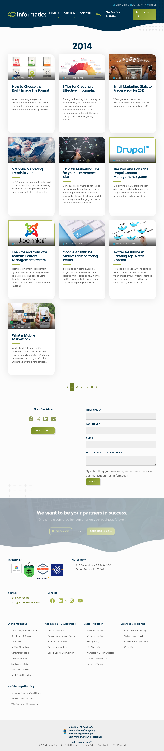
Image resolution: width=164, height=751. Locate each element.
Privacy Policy (88, 745)
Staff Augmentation (20, 664)
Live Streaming (94, 647)
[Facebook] (30, 419)
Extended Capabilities (133, 624)
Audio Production (95, 631)
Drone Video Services (97, 659)
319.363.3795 (137, 4)
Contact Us (144, 14)
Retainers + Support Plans (136, 642)
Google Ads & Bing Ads (22, 636)
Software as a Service (134, 636)
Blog (98, 14)
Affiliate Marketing (20, 647)
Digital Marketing (17, 624)
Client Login (120, 4)
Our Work (85, 12)
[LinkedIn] (45, 419)
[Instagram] (71, 601)
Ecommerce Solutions (58, 642)
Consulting (129, 647)
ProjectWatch (103, 745)
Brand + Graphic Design (135, 631)
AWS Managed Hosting (21, 686)
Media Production (93, 624)
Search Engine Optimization (24, 631)
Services (54, 12)
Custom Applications (57, 647)
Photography (93, 642)
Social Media (17, 642)
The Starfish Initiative (113, 14)
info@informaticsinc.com (26, 602)
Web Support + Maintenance (24, 704)
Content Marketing (20, 653)
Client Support (119, 745)
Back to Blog (43, 430)
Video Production (95, 636)
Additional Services (20, 670)
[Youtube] (80, 601)
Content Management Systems (62, 636)
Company (69, 12)
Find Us (151, 4)
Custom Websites (56, 631)
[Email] (53, 419)
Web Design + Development (60, 624)
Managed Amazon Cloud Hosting (26, 693)
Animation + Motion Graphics (100, 653)
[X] (38, 419)
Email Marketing (19, 659)
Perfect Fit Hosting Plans (22, 699)
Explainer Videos (95, 664)
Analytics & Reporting (21, 675)
